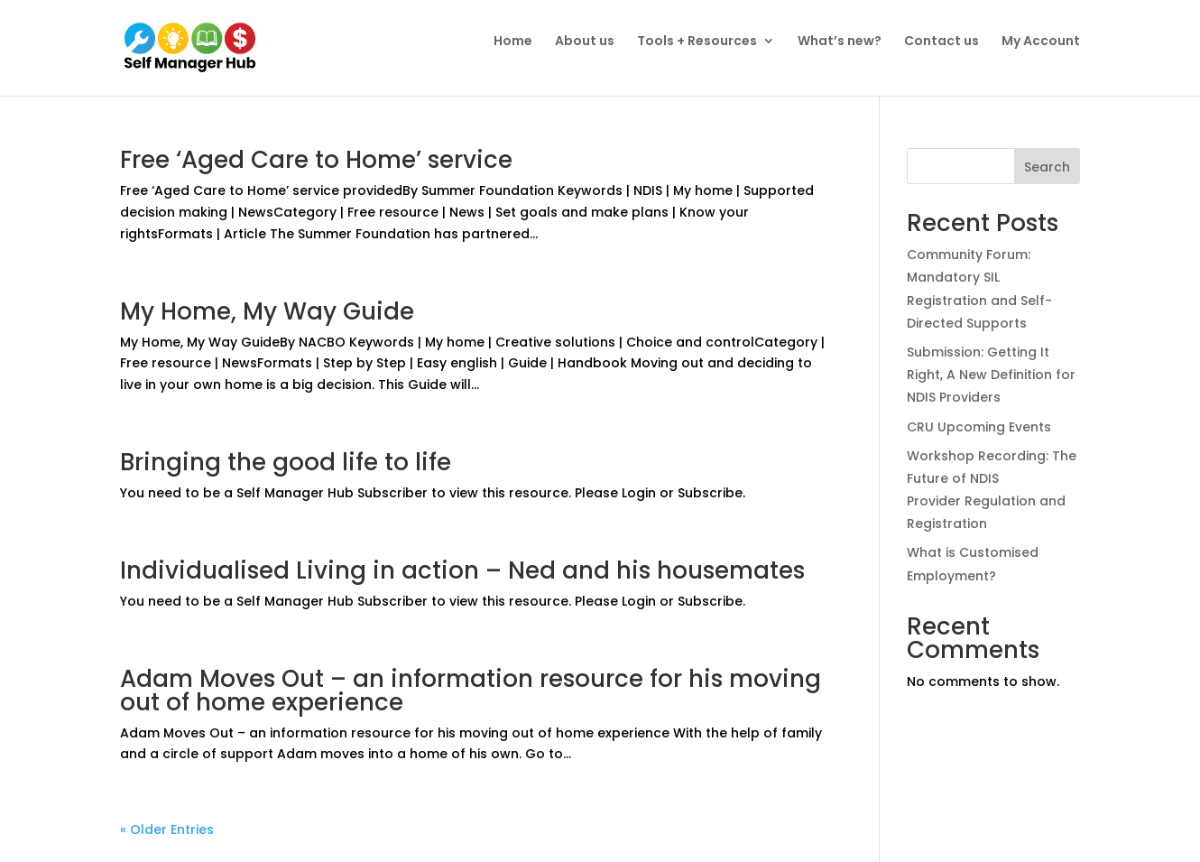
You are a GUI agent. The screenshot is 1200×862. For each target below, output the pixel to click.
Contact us (941, 41)
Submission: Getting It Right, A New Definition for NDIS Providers (991, 374)
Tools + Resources (697, 41)
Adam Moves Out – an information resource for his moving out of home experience (470, 690)
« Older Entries (167, 829)
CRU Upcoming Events (979, 427)
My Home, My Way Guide (267, 311)
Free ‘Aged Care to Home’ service (316, 160)
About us (584, 41)
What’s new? (840, 41)
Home (513, 41)
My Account (1041, 41)
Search (1047, 167)
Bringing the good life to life (285, 462)
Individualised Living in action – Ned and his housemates (462, 570)
